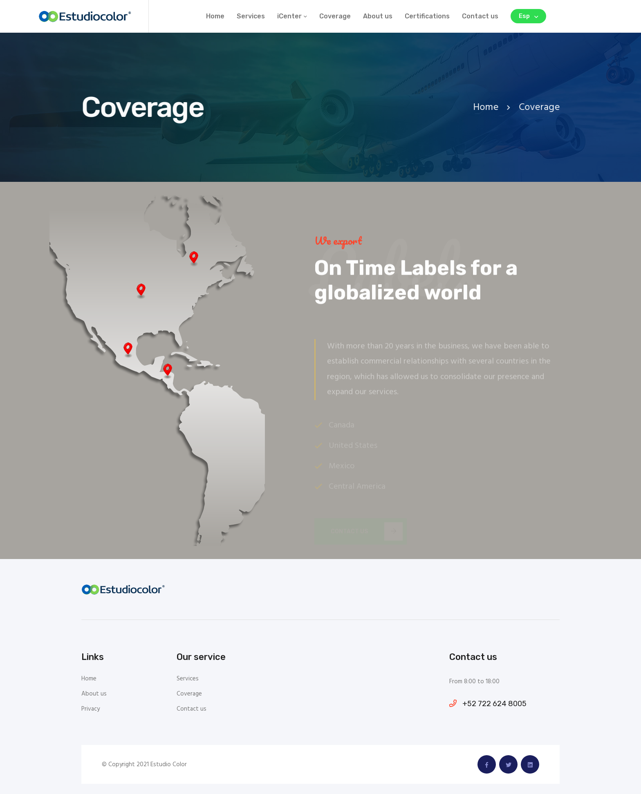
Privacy (90, 709)
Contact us (480, 16)
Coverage (335, 16)
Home (215, 16)
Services (251, 16)
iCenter (289, 16)
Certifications (427, 16)
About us (377, 16)
